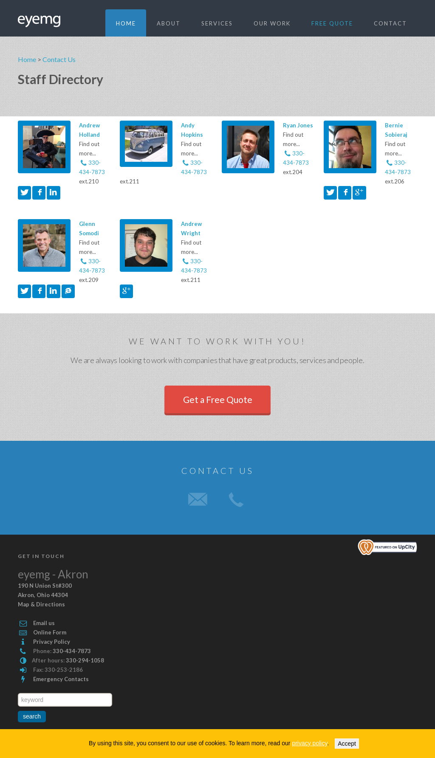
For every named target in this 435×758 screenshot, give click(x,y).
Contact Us (59, 59)
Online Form (49, 632)
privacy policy (309, 743)
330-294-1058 (85, 660)
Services (217, 23)
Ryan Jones (298, 125)
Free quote (332, 23)
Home (126, 23)
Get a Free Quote (217, 399)
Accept (347, 743)
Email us (44, 623)
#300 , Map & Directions (45, 595)
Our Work (272, 23)
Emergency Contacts (61, 679)
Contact (390, 23)
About (169, 23)
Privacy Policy (51, 641)
